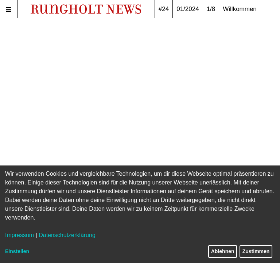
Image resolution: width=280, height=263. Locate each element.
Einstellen (17, 251)
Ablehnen (222, 251)
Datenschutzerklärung (67, 235)
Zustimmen (256, 251)
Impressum (19, 235)
